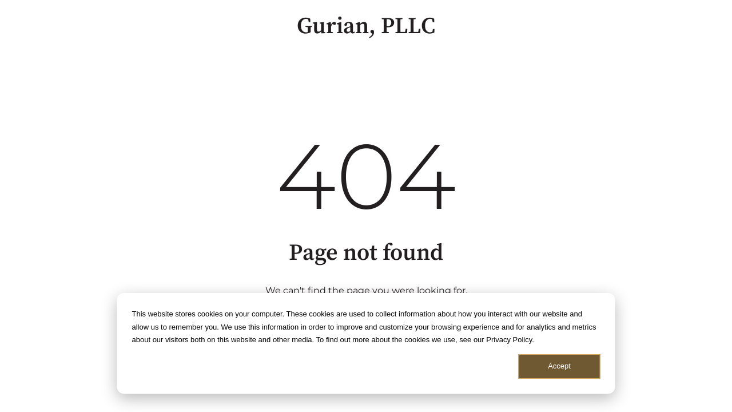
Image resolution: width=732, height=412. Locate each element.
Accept (559, 366)
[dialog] (366, 343)
